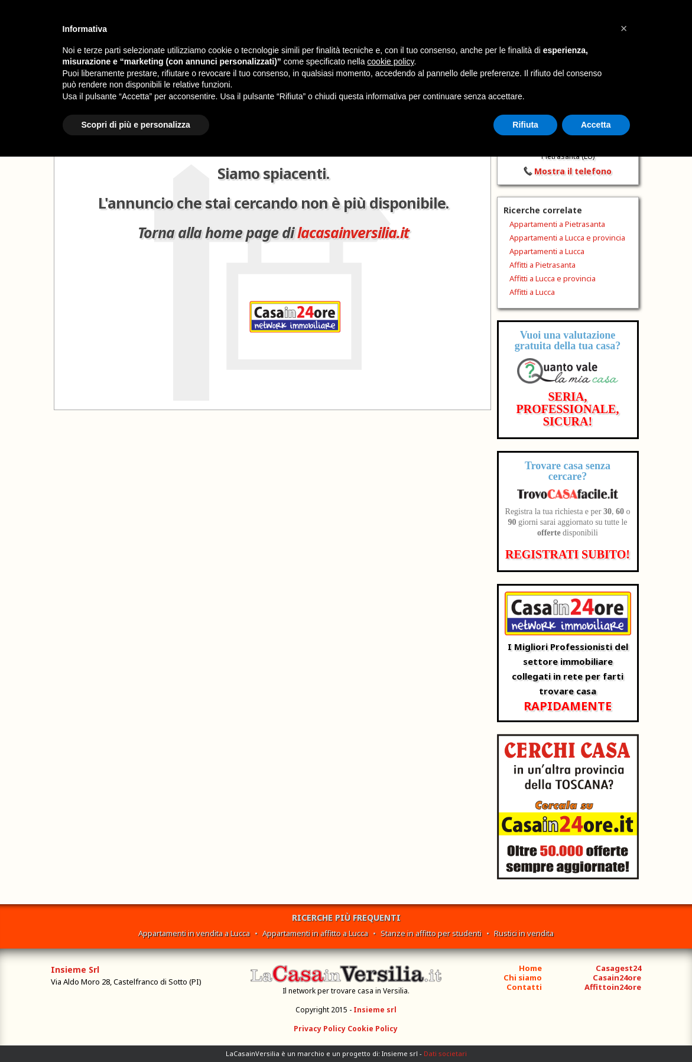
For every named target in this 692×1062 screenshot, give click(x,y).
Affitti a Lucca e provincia (552, 278)
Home (530, 968)
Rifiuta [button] (525, 124)
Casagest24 (618, 968)
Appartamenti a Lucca (546, 251)
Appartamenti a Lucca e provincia (567, 237)
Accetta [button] (596, 124)
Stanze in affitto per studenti (431, 933)
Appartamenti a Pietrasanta (557, 224)
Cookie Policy (372, 1029)
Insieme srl (375, 1010)
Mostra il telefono (573, 171)
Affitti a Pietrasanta (542, 264)
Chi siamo (522, 977)
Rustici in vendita (524, 933)
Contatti (524, 987)
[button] (624, 28)
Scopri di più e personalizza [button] (136, 124)
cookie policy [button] (390, 61)
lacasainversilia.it (353, 232)
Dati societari (445, 1053)
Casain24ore (617, 977)
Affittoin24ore (612, 987)
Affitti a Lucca (532, 292)
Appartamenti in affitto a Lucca (315, 933)
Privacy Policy (320, 1029)
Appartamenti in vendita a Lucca (194, 933)
